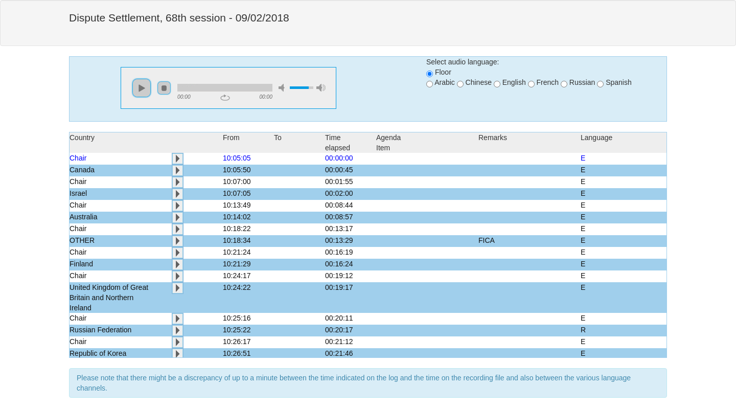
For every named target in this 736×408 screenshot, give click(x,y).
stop (164, 88)
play (141, 88)
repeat (225, 97)
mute (283, 88)
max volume (321, 88)
